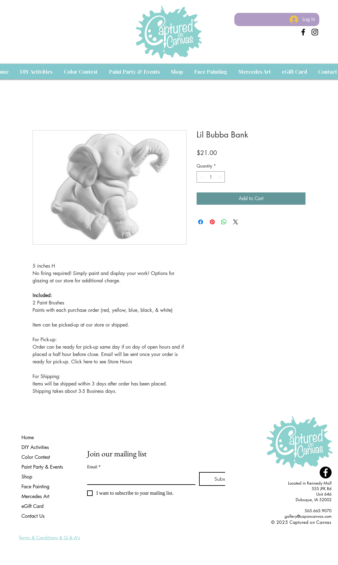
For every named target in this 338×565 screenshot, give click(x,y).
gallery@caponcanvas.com (308, 516)
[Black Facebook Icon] (303, 32)
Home (27, 437)
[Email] (139, 478)
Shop (26, 477)
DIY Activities (35, 447)
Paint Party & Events (42, 467)
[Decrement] (201, 177)
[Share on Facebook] (200, 222)
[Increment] (220, 177)
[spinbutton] (210, 177)
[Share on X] (235, 222)
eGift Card (32, 506)
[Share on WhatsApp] (224, 222)
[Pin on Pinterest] (212, 222)
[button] (36, 71)
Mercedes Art (35, 496)
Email (94, 467)
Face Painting (35, 486)
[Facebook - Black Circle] (326, 472)
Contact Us (32, 516)
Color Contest (35, 457)
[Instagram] (314, 32)
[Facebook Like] (320, 529)
